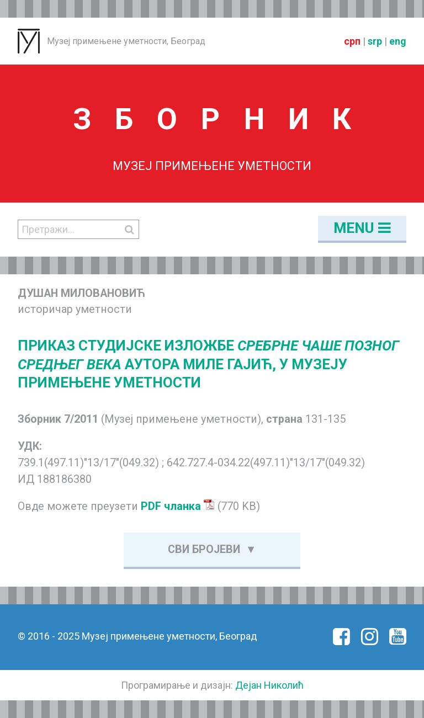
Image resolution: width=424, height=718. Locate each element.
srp (375, 41)
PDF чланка (178, 506)
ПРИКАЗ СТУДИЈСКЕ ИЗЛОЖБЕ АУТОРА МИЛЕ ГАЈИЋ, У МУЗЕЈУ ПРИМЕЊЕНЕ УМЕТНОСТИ (208, 364)
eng (397, 41)
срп (352, 41)
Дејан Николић (269, 685)
